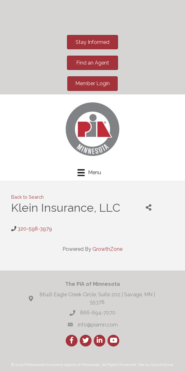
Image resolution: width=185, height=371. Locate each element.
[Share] (148, 208)
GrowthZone (107, 249)
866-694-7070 (97, 313)
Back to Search (27, 197)
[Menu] (89, 172)
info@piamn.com (98, 325)
